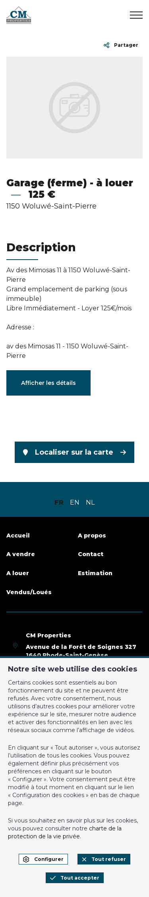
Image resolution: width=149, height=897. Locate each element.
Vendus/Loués (29, 592)
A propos (92, 535)
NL (90, 502)
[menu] (136, 15)
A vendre (20, 554)
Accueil (18, 535)
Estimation (95, 573)
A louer (17, 573)
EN (74, 502)
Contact (90, 554)
